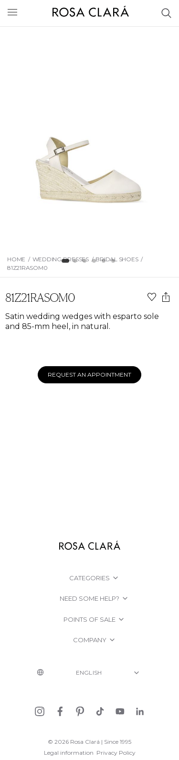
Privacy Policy (116, 752)
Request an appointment (89, 374)
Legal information (69, 752)
